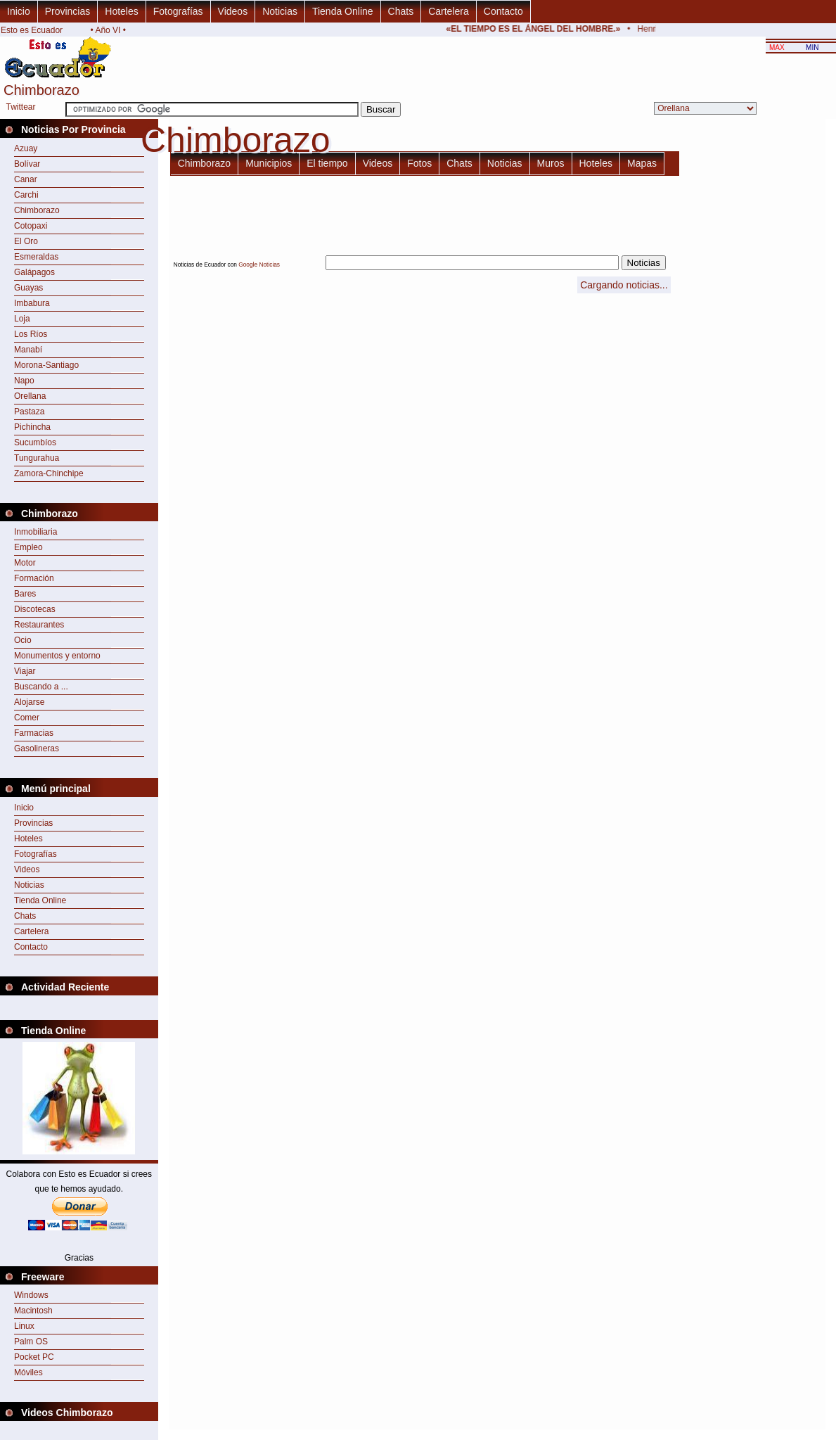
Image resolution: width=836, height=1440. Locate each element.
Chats (401, 11)
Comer (26, 717)
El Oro (26, 241)
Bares (25, 594)
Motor (25, 563)
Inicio (18, 11)
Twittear (20, 107)
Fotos (419, 163)
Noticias (279, 11)
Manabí (28, 350)
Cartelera (448, 11)
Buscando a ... (41, 687)
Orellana (30, 396)
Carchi (26, 195)
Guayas (28, 288)
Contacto (503, 11)
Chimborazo (37, 210)
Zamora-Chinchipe (49, 473)
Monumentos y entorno (57, 656)
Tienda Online (342, 11)
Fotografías (178, 11)
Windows (31, 1295)
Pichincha (32, 427)
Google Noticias (259, 264)
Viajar (24, 671)
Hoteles (121, 11)
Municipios (268, 163)
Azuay (25, 148)
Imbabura (32, 303)
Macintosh (33, 1310)
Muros (551, 163)
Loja (22, 319)
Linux (24, 1326)
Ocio (23, 640)
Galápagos (34, 272)
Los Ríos (30, 334)
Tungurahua (36, 458)
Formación (34, 578)
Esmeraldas (36, 257)
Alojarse (29, 702)
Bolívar (27, 164)
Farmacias (33, 733)
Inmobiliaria (35, 532)
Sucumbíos (35, 442)
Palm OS (31, 1341)
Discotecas (35, 609)
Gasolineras (36, 748)
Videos (233, 11)
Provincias (68, 11)
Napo (24, 381)
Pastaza (29, 411)
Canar (25, 179)
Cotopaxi (30, 226)
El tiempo (327, 163)
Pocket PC (34, 1357)
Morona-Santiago (46, 365)
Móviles (28, 1372)
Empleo (28, 547)
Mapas (642, 163)
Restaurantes (39, 625)
